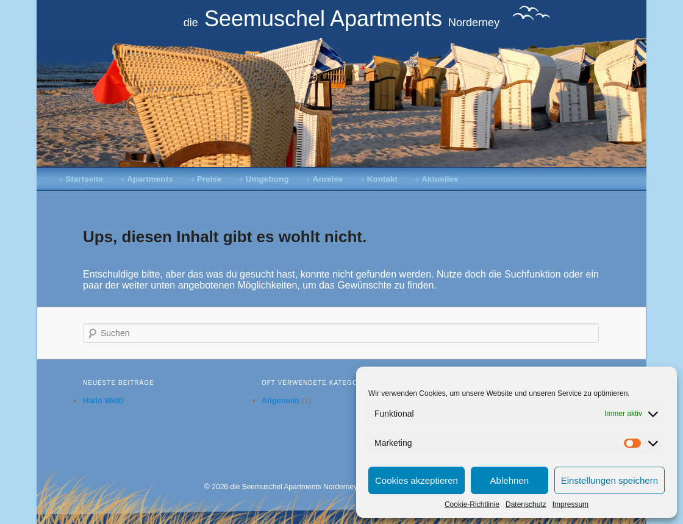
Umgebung (267, 179)
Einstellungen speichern (609, 480)
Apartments (150, 179)
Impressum (570, 504)
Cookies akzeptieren (416, 480)
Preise (209, 179)
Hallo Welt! (103, 400)
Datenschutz (526, 504)
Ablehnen (509, 480)
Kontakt (382, 179)
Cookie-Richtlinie (472, 504)
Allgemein (280, 400)
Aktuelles (439, 179)
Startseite (84, 179)
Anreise (328, 179)
